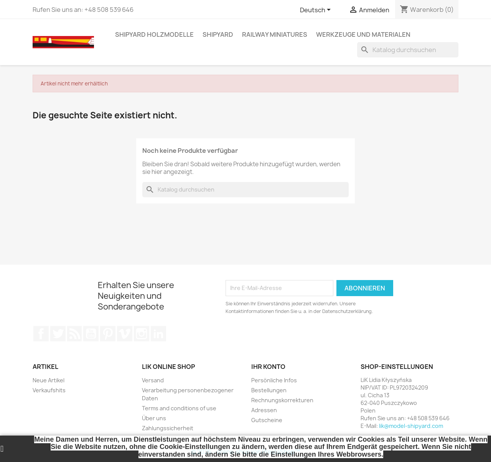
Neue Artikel (48, 380)
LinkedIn (158, 333)
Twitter (58, 333)
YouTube (91, 333)
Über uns (154, 418)
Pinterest (107, 333)
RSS (74, 333)
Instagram (141, 333)
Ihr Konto (268, 366)
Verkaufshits (49, 390)
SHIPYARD (218, 34)
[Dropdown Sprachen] (316, 10)
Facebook (41, 333)
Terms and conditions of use (179, 408)
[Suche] (407, 49)
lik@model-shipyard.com (411, 425)
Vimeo (124, 333)
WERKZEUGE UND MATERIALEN (363, 34)
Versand (153, 380)
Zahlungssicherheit (167, 428)
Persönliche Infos (274, 380)
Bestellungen (269, 390)
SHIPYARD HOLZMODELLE (154, 34)
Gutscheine (266, 420)
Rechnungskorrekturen (282, 400)
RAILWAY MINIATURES (274, 34)
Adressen (264, 410)
